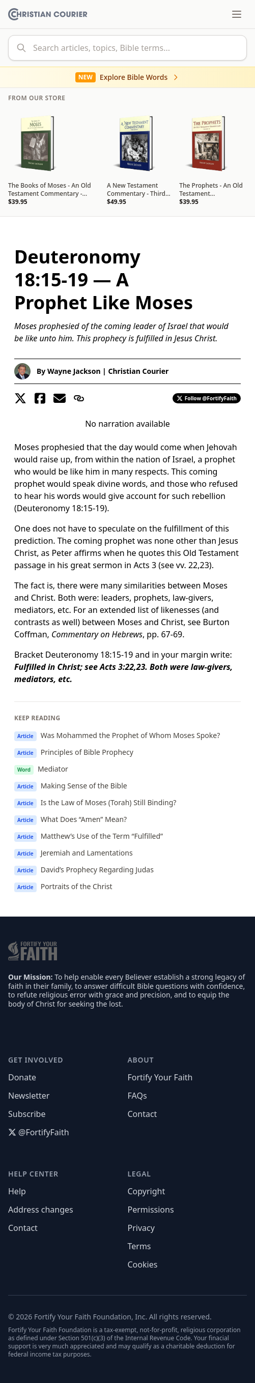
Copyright (146, 1191)
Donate (22, 1077)
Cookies (143, 1264)
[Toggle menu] (236, 14)
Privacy (141, 1227)
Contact (142, 1114)
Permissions (151, 1209)
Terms (139, 1246)
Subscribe (26, 1114)
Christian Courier (138, 371)
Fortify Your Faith (160, 1077)
